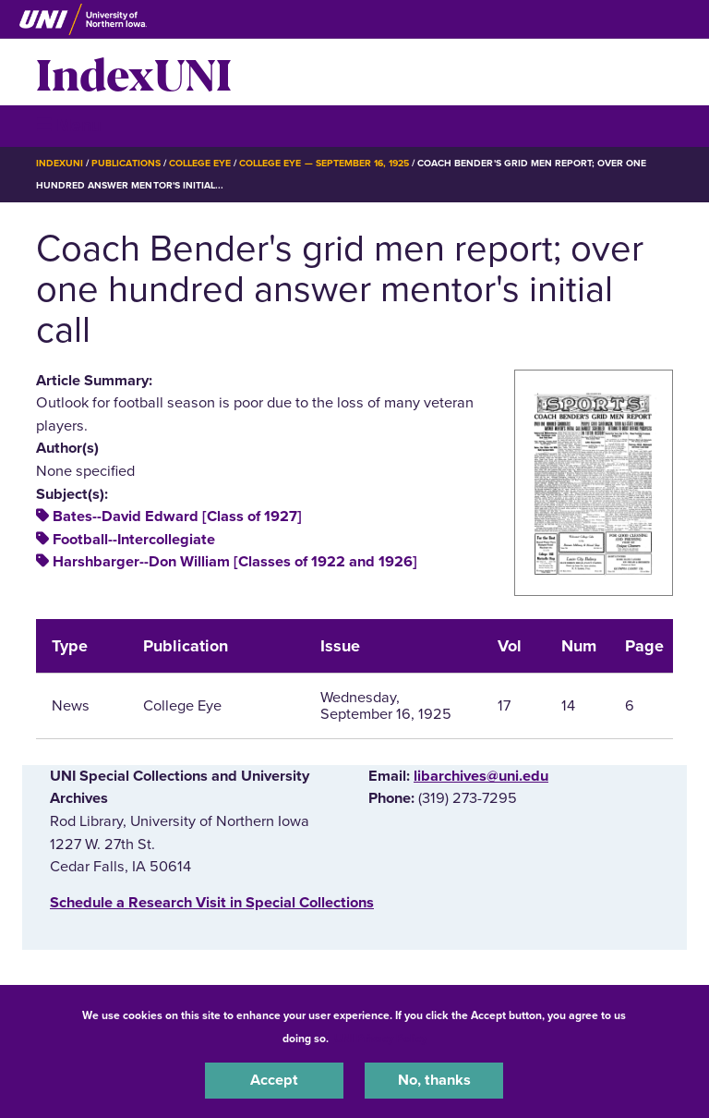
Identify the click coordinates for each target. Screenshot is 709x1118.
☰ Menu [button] (69, 125)
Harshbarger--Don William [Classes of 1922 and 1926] (235, 562)
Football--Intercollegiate (134, 539)
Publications (125, 163)
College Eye (200, 163)
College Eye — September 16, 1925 (324, 163)
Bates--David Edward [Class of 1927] (177, 516)
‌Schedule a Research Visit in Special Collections (212, 902)
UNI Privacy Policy (380, 1038)
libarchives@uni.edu (481, 776)
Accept (274, 1080)
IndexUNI (134, 72)
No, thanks (434, 1080)
